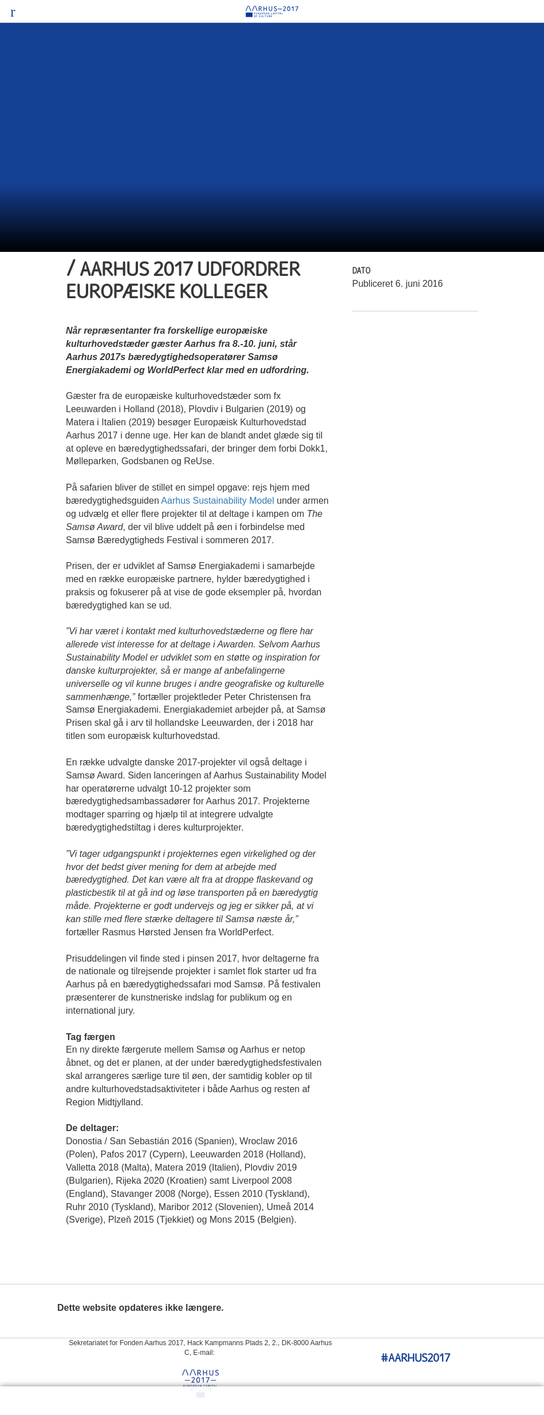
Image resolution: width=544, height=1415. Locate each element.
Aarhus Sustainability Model (217, 500)
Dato (361, 271)
